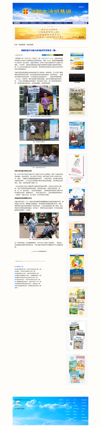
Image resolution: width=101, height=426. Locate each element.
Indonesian (76, 408)
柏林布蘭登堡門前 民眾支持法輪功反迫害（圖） (29, 269)
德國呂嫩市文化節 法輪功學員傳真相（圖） (28, 273)
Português (84, 400)
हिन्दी (74, 402)
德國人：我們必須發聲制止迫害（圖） (26, 271)
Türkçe (83, 414)
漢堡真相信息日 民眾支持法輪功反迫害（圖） (28, 279)
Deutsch (68, 408)
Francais (68, 420)
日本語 (75, 414)
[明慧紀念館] (58, 23)
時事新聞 (22, 45)
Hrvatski (75, 405)
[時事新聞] (16, 23)
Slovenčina (84, 405)
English (68, 411)
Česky (67, 405)
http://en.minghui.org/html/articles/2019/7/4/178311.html (33, 261)
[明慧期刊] (33, 23)
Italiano (75, 411)
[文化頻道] (49, 23)
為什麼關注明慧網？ (20, 408)
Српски (83, 408)
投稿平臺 (17, 405)
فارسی (68, 417)
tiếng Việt (83, 420)
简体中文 (61, 402)
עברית (74, 400)
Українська (84, 417)
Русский (83, 402)
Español (68, 414)
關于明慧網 (18, 403)
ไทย (82, 411)
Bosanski (68, 402)
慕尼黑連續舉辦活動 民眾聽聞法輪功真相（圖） (29, 285)
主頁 (15, 45)
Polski (74, 420)
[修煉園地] (41, 23)
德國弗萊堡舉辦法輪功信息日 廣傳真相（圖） (28, 283)
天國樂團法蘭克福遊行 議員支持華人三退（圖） (29, 281)
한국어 (75, 417)
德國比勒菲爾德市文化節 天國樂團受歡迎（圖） (29, 275)
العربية (67, 400)
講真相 (39, 60)
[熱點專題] (25, 23)
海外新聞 (30, 45)
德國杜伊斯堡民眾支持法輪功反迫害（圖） (27, 277)
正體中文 (61, 400)
